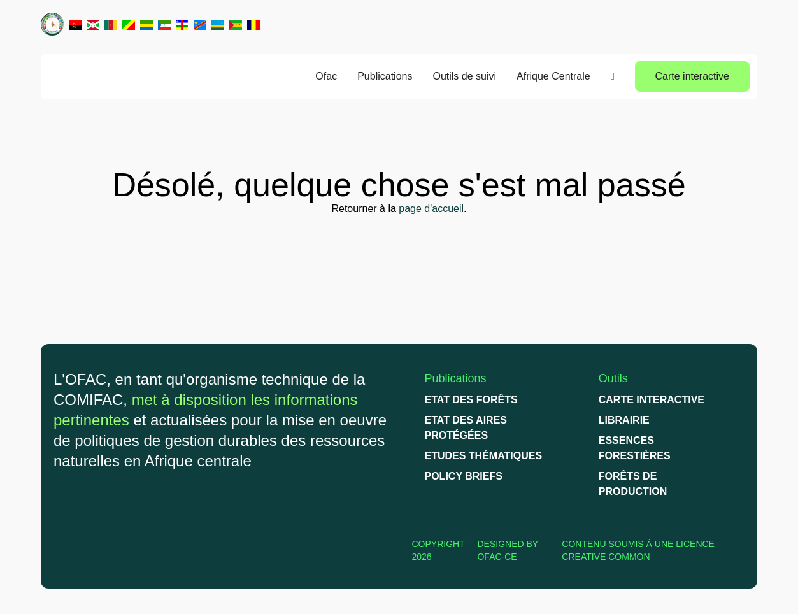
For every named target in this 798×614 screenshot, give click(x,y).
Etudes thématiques (484, 455)
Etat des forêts (471, 399)
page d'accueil (431, 208)
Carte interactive (692, 76)
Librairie (624, 420)
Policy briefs (463, 476)
